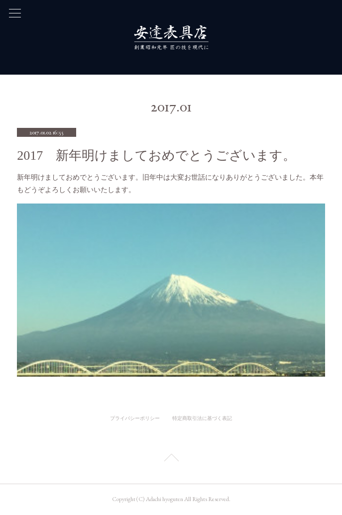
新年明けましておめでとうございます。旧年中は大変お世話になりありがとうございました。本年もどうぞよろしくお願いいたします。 (170, 183)
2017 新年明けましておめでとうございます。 (156, 155)
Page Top (171, 459)
